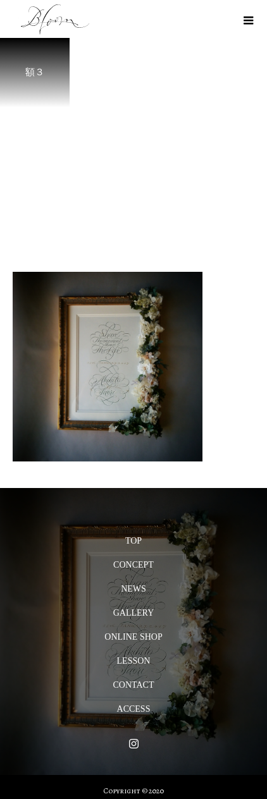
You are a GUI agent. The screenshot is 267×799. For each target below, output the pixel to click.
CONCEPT (133, 565)
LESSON (134, 661)
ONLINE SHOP (133, 637)
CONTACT (133, 685)
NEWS (133, 589)
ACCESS (134, 709)
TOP (133, 541)
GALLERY (133, 613)
